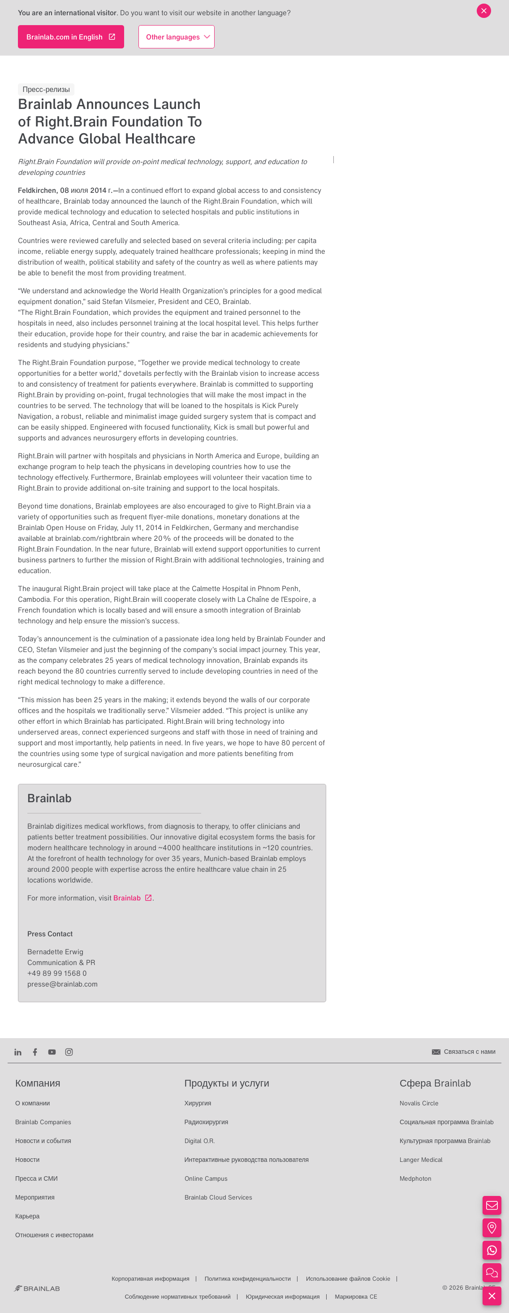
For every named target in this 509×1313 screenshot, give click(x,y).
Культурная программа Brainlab (445, 1140)
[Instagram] (69, 1051)
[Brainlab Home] (36, 1287)
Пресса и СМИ (36, 1178)
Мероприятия (35, 1197)
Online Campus (206, 1178)
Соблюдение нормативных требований (177, 1296)
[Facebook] (34, 1051)
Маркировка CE (356, 1296)
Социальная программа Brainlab (447, 1121)
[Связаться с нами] (464, 1051)
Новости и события (43, 1140)
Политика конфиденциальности (248, 1279)
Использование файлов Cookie (348, 1279)
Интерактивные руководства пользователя (247, 1159)
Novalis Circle (419, 1103)
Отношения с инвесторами (54, 1234)
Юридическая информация (283, 1296)
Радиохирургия (207, 1121)
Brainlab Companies (43, 1121)
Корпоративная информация (151, 1279)
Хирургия (198, 1103)
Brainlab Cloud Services (218, 1197)
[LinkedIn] (17, 1051)
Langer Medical (421, 1159)
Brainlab (127, 898)
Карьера (27, 1216)
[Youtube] (51, 1051)
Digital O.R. (200, 1140)
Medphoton (415, 1178)
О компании (32, 1103)
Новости (27, 1159)
